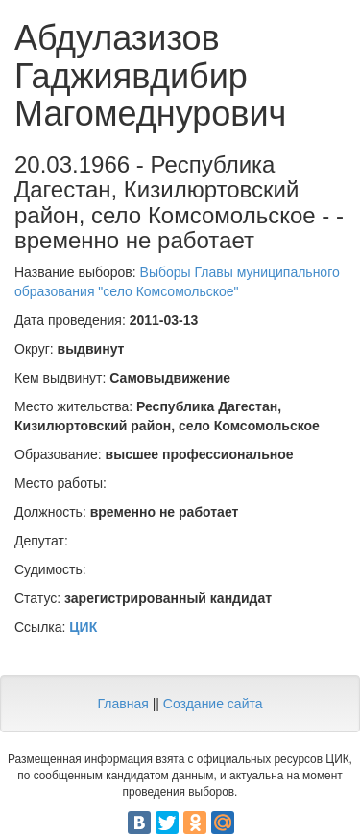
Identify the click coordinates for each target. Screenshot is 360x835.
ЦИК (83, 627)
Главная (122, 703)
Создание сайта (213, 703)
